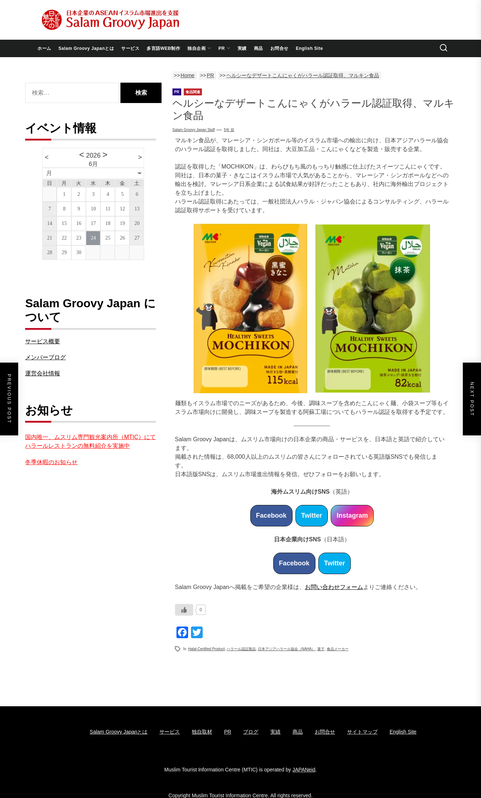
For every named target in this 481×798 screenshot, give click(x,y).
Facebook (271, 515)
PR (224, 48)
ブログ (250, 732)
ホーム (44, 48)
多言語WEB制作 (163, 48)
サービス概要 (42, 341)
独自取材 (202, 732)
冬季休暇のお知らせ (51, 462)
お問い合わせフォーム (334, 587)
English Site (309, 48)
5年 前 (229, 130)
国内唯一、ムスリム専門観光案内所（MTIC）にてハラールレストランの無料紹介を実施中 (90, 441)
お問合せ (279, 48)
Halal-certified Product (206, 649)
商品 (258, 48)
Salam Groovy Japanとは (86, 48)
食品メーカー (338, 649)
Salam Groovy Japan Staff (193, 130)
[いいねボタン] (184, 610)
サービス (130, 48)
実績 (242, 48)
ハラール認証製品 (241, 649)
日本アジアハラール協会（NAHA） (286, 649)
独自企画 (199, 48)
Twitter (311, 515)
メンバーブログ (45, 357)
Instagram (352, 515)
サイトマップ (362, 732)
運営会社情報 (42, 373)
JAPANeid (304, 770)
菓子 (321, 649)
